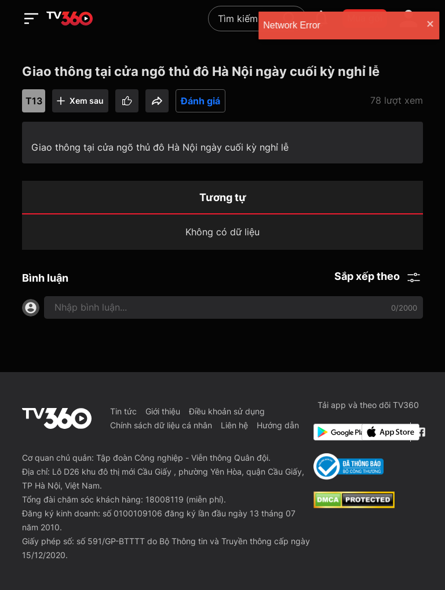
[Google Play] (335, 432)
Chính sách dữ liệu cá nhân (161, 425)
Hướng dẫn (278, 425)
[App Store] (384, 432)
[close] (421, 25)
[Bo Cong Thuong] (348, 466)
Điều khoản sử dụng (227, 411)
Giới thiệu (162, 411)
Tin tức (123, 411)
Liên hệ (234, 425)
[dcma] (354, 505)
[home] (69, 18)
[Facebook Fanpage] (419, 432)
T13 (33, 101)
